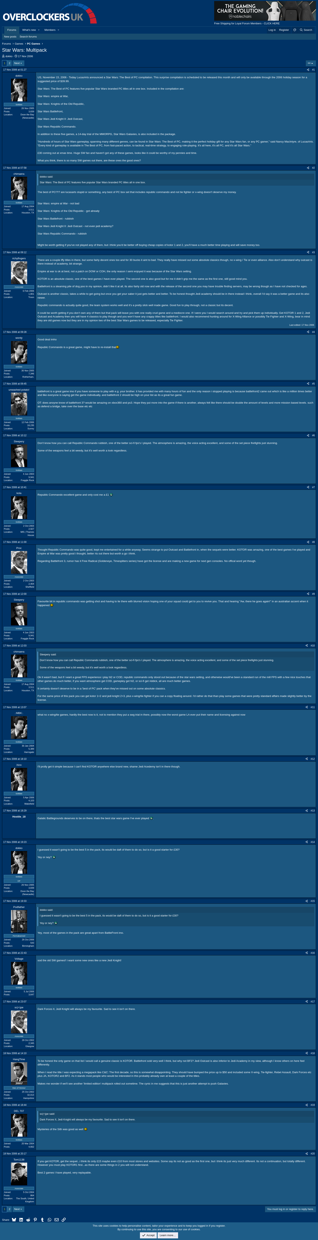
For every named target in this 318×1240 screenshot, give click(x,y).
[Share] (308, 70)
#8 (313, 542)
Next (17, 63)
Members (49, 29)
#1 (313, 69)
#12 (313, 759)
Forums (11, 29)
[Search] (306, 30)
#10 (313, 645)
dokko (9, 56)
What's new (29, 29)
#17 (313, 1001)
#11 (313, 707)
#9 (313, 594)
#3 (313, 252)
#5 (313, 383)
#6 (313, 435)
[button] (39, 30)
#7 (313, 487)
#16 (313, 953)
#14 (313, 842)
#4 (313, 332)
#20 (313, 1153)
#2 (313, 167)
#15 (313, 901)
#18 (313, 1053)
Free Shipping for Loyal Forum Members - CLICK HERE (247, 23)
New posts (10, 36)
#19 (313, 1105)
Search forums (28, 36)
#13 (313, 810)
